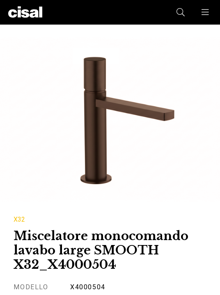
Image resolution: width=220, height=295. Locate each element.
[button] (205, 12)
